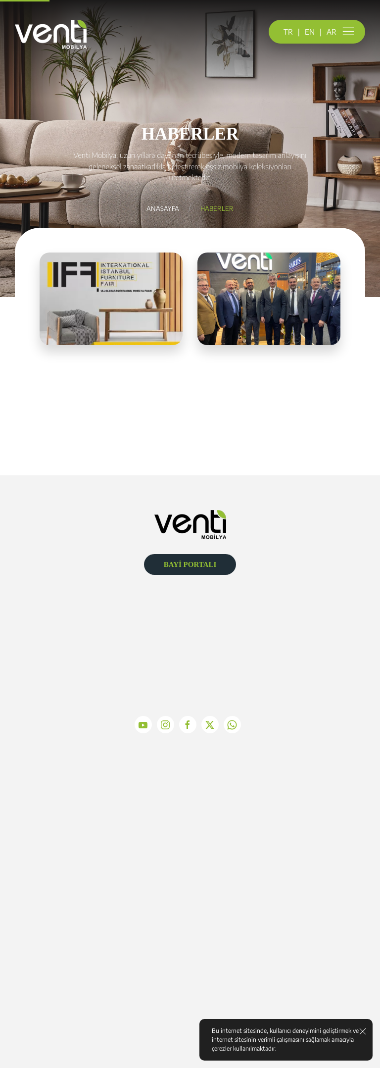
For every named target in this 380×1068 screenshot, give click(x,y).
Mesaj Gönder (309, 898)
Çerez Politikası (70, 963)
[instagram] (168, 724)
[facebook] (190, 724)
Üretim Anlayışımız (70, 898)
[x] (212, 724)
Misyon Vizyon (71, 850)
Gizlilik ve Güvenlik (70, 930)
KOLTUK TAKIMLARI (190, 866)
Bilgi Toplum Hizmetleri (70, 914)
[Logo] (190, 523)
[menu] (348, 32)
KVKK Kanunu (70, 946)
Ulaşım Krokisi (309, 882)
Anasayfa (162, 208)
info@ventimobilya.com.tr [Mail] (194, 628)
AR (331, 31)
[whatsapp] (235, 724)
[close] (363, 1031)
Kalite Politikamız (70, 866)
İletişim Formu (309, 866)
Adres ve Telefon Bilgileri (309, 850)
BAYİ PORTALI (190, 564)
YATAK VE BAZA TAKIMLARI (190, 898)
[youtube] (146, 724)
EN (310, 31)
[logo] (51, 34)
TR (288, 31)
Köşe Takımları (189, 882)
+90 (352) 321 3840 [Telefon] (193, 654)
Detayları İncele (111, 419)
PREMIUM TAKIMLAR (190, 850)
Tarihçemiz (70, 882)
